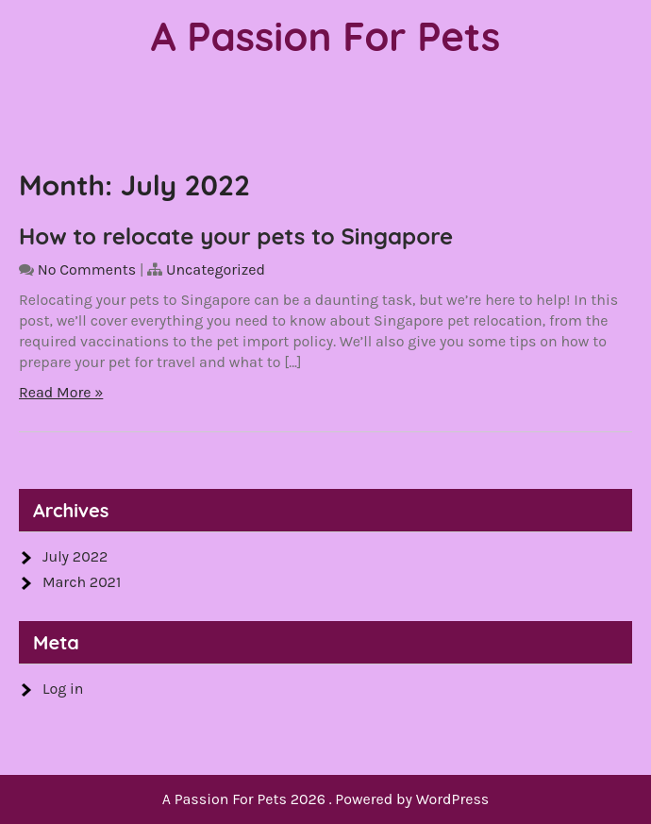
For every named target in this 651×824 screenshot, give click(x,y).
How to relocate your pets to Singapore (236, 236)
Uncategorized (215, 269)
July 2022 (75, 556)
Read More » (61, 392)
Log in (62, 689)
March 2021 (81, 582)
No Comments (87, 269)
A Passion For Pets (326, 36)
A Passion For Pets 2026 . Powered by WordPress (326, 799)
